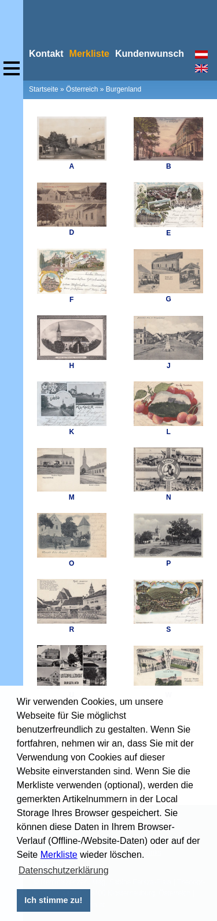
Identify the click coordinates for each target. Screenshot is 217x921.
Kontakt (46, 54)
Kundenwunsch (149, 54)
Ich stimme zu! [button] (53, 900)
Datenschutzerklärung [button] (64, 870)
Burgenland (123, 89)
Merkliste (59, 855)
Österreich (82, 89)
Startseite (43, 89)
